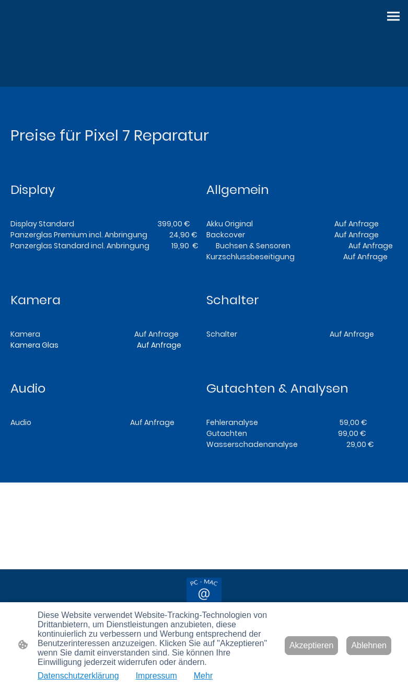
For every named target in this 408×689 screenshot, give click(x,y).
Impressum (156, 675)
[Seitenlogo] (204, 595)
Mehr (203, 675)
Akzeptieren (311, 645)
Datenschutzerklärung (78, 675)
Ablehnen (369, 645)
